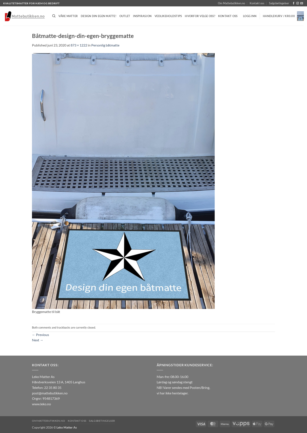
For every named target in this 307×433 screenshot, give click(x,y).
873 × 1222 (79, 45)
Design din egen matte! (98, 16)
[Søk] (53, 16)
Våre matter (68, 16)
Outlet (124, 16)
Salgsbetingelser (279, 3)
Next (37, 340)
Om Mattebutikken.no (231, 3)
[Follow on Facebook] (293, 3)
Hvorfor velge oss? (200, 16)
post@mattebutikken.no (50, 393)
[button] (249, 16)
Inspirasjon (142, 16)
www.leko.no (41, 404)
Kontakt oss (257, 3)
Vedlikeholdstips (168, 16)
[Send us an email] (301, 3)
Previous (40, 335)
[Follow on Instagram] (297, 3)
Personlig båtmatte (105, 45)
